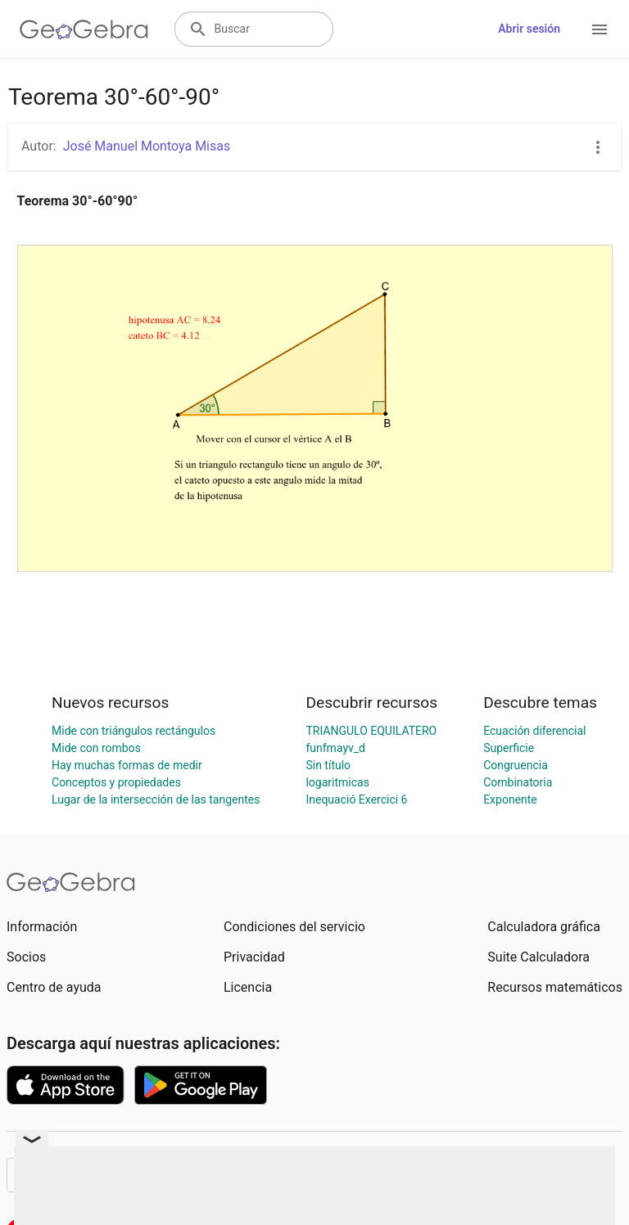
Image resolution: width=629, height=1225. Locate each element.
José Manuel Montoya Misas (147, 146)
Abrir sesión (529, 28)
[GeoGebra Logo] (84, 29)
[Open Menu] (599, 29)
